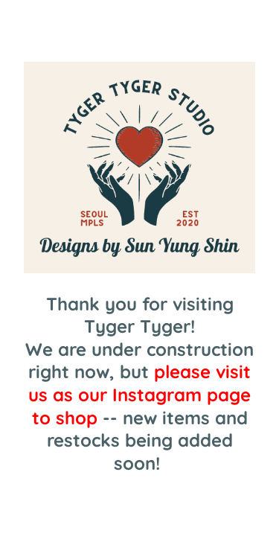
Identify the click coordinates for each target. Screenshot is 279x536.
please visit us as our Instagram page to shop (139, 394)
